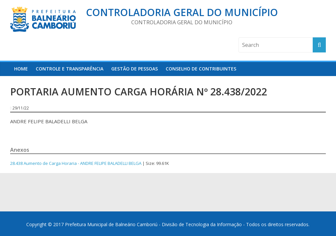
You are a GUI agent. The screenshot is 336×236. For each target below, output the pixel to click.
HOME (21, 69)
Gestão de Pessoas (134, 69)
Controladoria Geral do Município (182, 12)
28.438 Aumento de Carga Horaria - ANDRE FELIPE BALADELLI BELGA (75, 163)
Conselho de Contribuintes (201, 69)
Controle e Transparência (69, 69)
